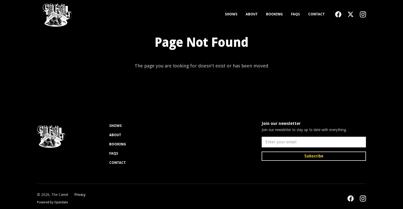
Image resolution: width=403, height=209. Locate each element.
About (252, 14)
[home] (56, 14)
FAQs (295, 14)
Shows (231, 14)
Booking (274, 14)
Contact (316, 14)
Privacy (80, 195)
